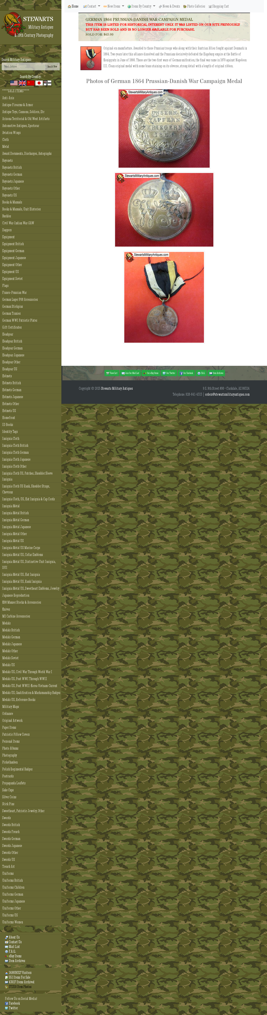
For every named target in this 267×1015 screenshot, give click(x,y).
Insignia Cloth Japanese (16, 459)
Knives (6, 609)
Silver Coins (9, 797)
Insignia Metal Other (14, 533)
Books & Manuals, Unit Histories (21, 209)
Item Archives (15, 960)
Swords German (11, 838)
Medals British (11, 630)
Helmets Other (10, 403)
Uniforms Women (12, 922)
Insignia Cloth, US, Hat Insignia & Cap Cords (28, 499)
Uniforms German (12, 894)
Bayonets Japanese (13, 181)
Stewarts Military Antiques (117, 388)
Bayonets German (12, 174)
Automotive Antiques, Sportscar (20, 125)
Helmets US (9, 410)
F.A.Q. (10, 951)
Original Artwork (12, 720)
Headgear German (12, 348)
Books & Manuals (12, 202)
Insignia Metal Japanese (16, 526)
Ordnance (7, 713)
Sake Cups (8, 790)
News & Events (169, 6)
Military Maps (10, 706)
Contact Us (13, 942)
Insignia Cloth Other (14, 466)
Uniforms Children (13, 887)
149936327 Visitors (18, 972)
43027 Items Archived (19, 982)
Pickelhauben (10, 762)
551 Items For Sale (17, 977)
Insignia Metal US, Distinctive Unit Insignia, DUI (29, 564)
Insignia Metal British (15, 513)
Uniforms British (12, 880)
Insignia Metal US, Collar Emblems (22, 554)
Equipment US (10, 271)
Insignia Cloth (10, 438)
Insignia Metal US (13, 540)
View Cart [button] (111, 373)
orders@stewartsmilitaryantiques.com (227, 394)
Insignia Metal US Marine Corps (21, 547)
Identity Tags (10, 431)
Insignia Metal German (15, 520)
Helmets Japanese (12, 396)
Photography (9, 755)
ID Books (7, 424)
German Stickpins (12, 306)
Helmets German (11, 389)
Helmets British (11, 383)
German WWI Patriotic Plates (19, 320)
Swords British (11, 824)
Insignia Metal (11, 506)
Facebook (12, 1003)
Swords (6, 817)
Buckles (6, 216)
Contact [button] (90, 6)
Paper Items (9, 727)
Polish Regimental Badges (17, 769)
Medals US (8, 664)
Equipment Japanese (14, 257)
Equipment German (13, 250)
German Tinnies (11, 313)
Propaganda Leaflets (14, 783)
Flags (5, 285)
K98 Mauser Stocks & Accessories (21, 602)
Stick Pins (8, 804)
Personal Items (11, 741)
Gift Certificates (12, 327)
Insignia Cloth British (15, 445)
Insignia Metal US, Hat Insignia (21, 574)
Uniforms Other (11, 908)
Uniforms (8, 873)
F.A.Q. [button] (201, 373)
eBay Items (13, 956)
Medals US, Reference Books (18, 699)
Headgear (7, 334)
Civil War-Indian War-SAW (18, 223)
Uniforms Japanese (13, 901)
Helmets (7, 376)
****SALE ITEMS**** (15, 91)
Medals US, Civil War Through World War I (27, 671)
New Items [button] (112, 6)
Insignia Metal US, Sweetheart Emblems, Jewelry (30, 588)
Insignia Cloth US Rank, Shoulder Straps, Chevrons (26, 489)
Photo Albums (10, 748)
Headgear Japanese (13, 355)
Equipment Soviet (12, 278)
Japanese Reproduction (15, 595)
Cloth (5, 139)
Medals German (11, 637)
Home (73, 6)
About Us (12, 937)
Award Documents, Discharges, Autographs (27, 153)
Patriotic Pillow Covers (16, 734)
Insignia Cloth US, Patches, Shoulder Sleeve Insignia (27, 476)
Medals (6, 623)
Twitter (11, 1008)
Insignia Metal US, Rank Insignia (22, 581)
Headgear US (9, 369)
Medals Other (10, 651)
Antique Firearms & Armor (17, 104)
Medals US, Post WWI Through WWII (24, 678)
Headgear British (12, 341)
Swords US (8, 859)
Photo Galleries (194, 6)
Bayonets (7, 160)
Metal (5, 146)
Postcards (8, 776)
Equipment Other (12, 264)
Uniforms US (10, 915)
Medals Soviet (10, 658)
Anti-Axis (8, 97)
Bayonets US (9, 195)
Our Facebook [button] (186, 373)
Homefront (8, 417)
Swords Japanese (12, 845)
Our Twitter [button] (169, 373)
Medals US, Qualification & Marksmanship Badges (31, 692)
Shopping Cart (218, 6)
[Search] (23, 66)
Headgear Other (11, 362)
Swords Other (10, 852)
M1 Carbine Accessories (16, 616)
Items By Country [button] (140, 6)
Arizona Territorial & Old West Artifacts (26, 118)
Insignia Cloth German (15, 452)
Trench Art (8, 866)
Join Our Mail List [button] (130, 373)
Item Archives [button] (216, 373)
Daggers (7, 230)
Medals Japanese (12, 644)
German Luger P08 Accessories (20, 299)
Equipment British (13, 243)
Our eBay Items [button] (150, 373)
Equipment (8, 237)
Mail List (12, 946)
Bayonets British (12, 167)
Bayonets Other (11, 188)
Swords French (10, 831)
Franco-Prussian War (14, 292)
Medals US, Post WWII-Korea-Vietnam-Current (29, 685)
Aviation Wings (11, 132)
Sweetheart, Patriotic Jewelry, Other (23, 810)
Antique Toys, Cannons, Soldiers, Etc (23, 111)
